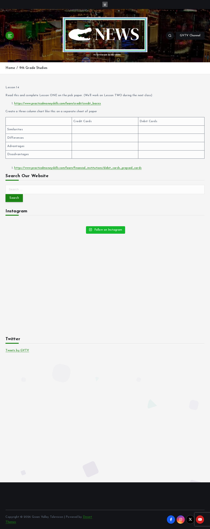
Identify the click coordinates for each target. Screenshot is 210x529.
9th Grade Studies (33, 68)
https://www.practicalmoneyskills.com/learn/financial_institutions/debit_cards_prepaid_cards (77, 168)
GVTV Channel (190, 35)
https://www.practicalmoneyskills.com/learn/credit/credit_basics (57, 103)
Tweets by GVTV (17, 350)
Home (10, 68)
